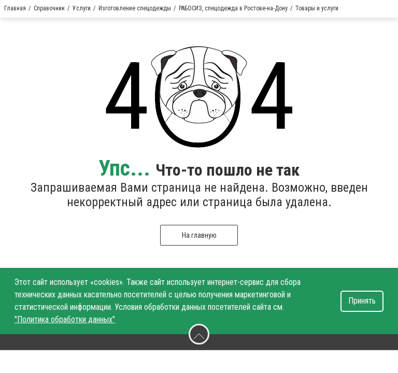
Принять (362, 301)
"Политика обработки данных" (65, 319)
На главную (199, 235)
